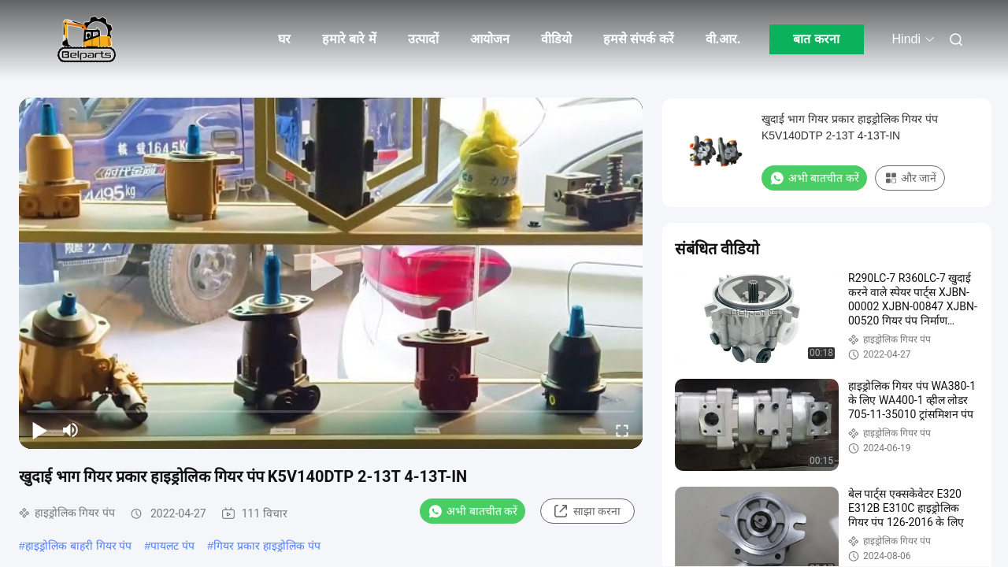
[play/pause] (39, 430)
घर (284, 39)
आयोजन (490, 39)
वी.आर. (723, 39)
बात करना (816, 39)
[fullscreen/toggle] (622, 430)
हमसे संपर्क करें (638, 39)
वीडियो (556, 39)
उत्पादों (423, 39)
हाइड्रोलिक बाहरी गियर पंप (78, 545)
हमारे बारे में (349, 39)
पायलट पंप (172, 545)
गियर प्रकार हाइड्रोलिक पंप (267, 545)
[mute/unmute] (71, 430)
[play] (330, 273)
